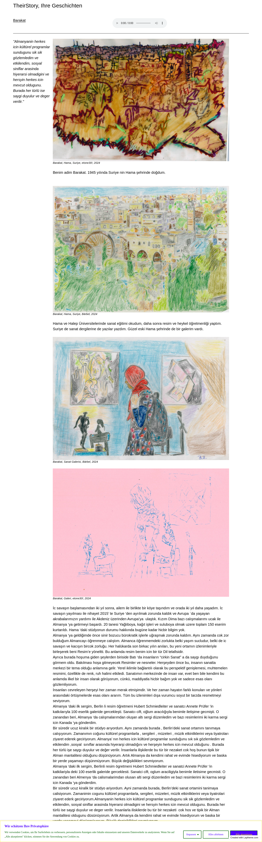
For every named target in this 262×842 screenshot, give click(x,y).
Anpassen (191, 834)
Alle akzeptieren (243, 834)
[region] (131, 831)
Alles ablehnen (215, 834)
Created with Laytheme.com (244, 837)
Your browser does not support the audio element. (139, 23)
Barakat (19, 20)
